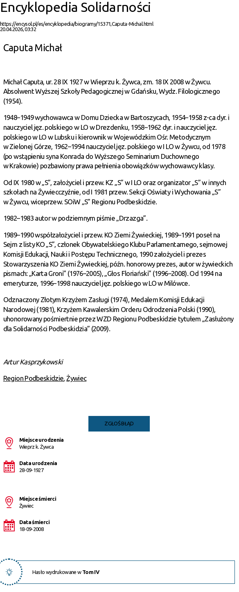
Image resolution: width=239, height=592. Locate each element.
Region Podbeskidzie (33, 378)
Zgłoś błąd (119, 423)
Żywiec (76, 378)
